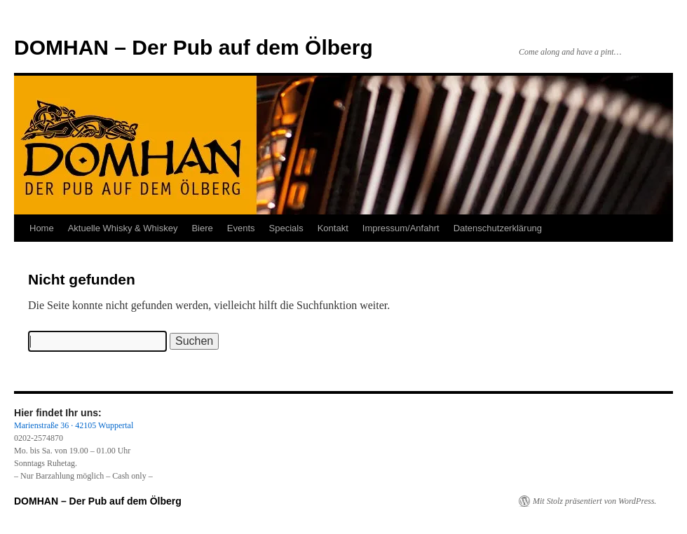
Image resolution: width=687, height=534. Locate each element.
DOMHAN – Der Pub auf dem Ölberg (193, 47)
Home (41, 228)
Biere (201, 228)
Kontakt (333, 228)
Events (241, 228)
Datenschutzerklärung (498, 228)
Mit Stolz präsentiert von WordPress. (594, 501)
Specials (286, 228)
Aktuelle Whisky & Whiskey (123, 228)
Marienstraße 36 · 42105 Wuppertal (73, 425)
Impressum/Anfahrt (401, 228)
